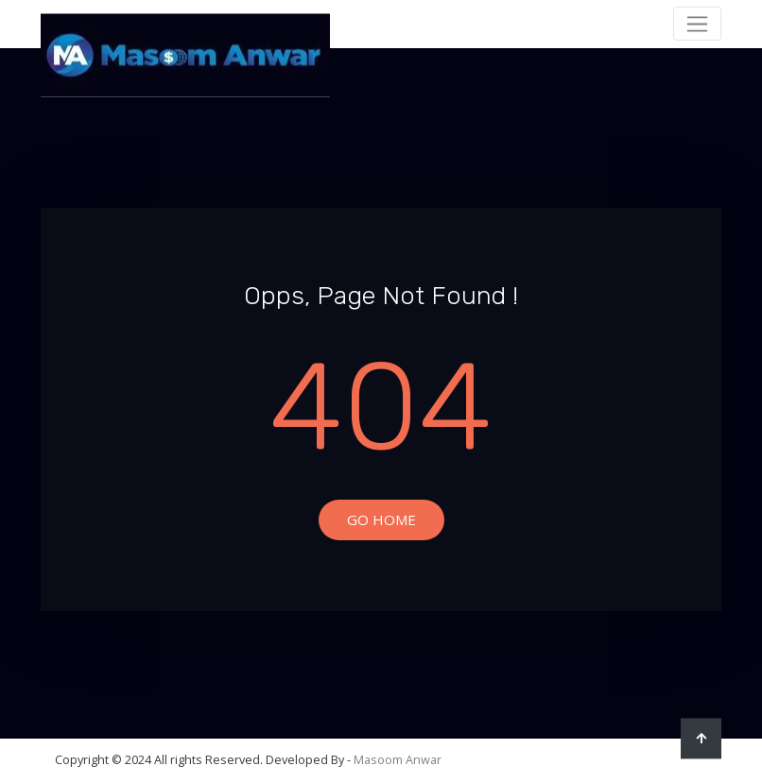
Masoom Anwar (398, 760)
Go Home (381, 519)
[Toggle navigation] (697, 24)
